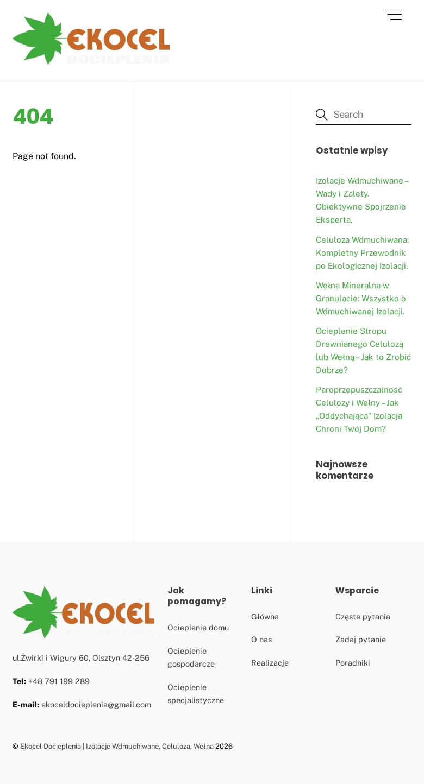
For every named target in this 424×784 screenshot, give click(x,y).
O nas (261, 639)
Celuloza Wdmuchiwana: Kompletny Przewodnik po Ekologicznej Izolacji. (362, 252)
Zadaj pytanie (360, 639)
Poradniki (352, 662)
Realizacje (270, 662)
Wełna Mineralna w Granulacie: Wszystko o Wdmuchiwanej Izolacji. (361, 298)
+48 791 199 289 (59, 681)
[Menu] (393, 14)
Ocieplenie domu (198, 627)
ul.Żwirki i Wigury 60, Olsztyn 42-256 (81, 657)
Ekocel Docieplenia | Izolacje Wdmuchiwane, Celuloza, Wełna (117, 746)
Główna (265, 616)
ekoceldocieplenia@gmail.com (96, 704)
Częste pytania (362, 616)
